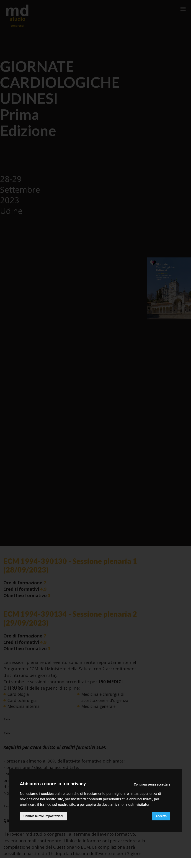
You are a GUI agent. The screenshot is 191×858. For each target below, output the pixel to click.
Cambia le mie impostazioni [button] (43, 816)
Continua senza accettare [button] (152, 784)
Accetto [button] (161, 816)
